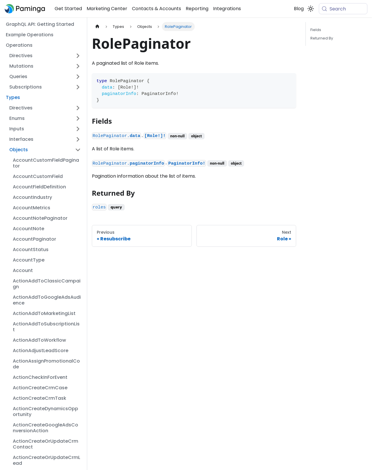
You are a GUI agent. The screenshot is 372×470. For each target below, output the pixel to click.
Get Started (68, 8)
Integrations (227, 8)
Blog (299, 8)
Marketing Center (107, 8)
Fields (315, 29)
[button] (45, 55)
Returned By (321, 38)
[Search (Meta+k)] (343, 8)
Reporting (197, 8)
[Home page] (97, 26)
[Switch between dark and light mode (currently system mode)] (310, 8)
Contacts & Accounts (156, 8)
